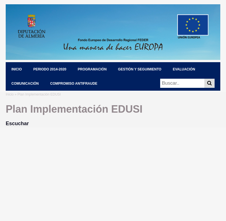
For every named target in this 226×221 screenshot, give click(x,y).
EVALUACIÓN (184, 69)
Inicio (10, 94)
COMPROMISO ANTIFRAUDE (73, 84)
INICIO (16, 69)
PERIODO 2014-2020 (49, 69)
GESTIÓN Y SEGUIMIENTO (139, 69)
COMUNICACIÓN (25, 84)
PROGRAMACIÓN (92, 69)
